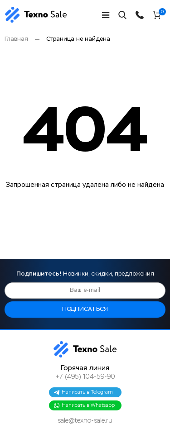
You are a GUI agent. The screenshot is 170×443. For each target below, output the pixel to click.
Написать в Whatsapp (84, 405)
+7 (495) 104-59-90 (85, 377)
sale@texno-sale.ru (85, 421)
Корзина (162, 13)
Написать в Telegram (83, 392)
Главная (16, 39)
